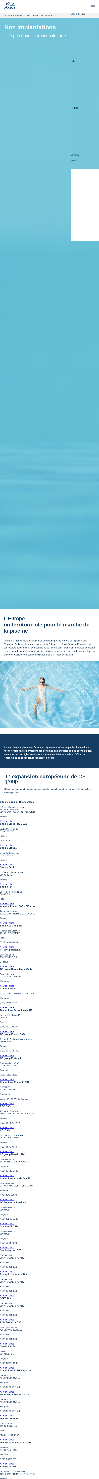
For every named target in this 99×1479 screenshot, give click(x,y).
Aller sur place (7, 821)
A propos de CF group (21, 15)
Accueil (7, 15)
